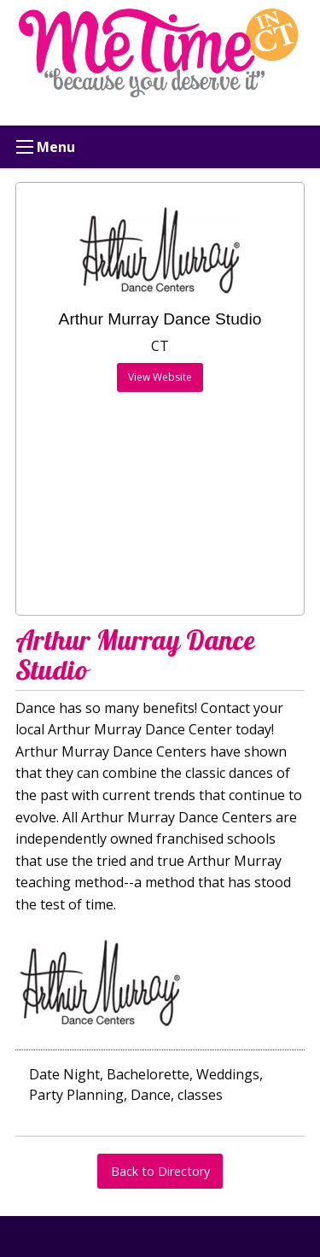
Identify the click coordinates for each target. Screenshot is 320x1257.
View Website (160, 377)
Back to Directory (160, 1171)
